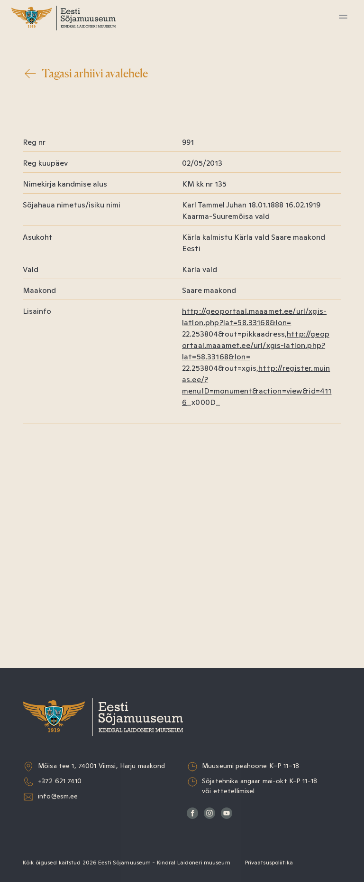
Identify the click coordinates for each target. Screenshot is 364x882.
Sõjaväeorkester (59, 183)
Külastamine (51, 52)
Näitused (45, 74)
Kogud (40, 118)
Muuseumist (51, 162)
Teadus (41, 140)
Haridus (42, 96)
